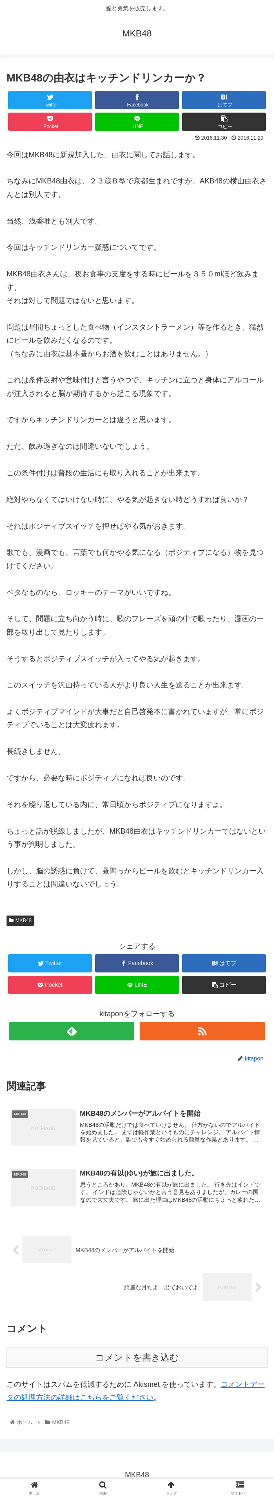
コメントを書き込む (137, 1358)
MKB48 (20, 920)
